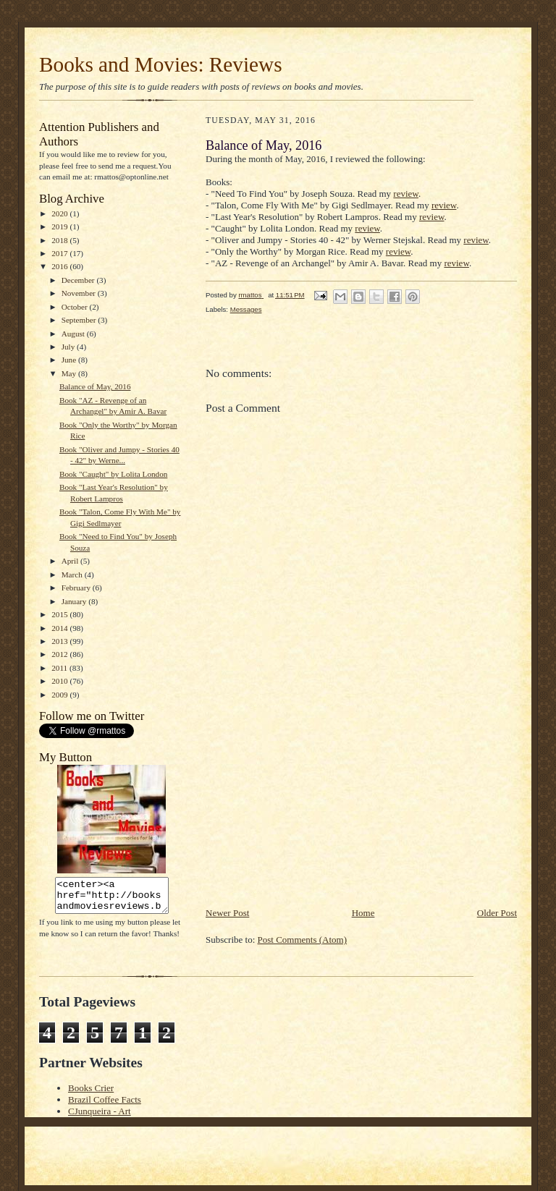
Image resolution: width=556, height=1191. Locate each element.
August (74, 333)
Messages (246, 309)
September (80, 319)
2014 (60, 628)
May (70, 373)
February (77, 587)
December (79, 280)
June (70, 359)
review (405, 193)
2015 (60, 614)
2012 (60, 654)
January (75, 601)
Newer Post (227, 912)
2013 (60, 641)
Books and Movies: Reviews (160, 64)
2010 (60, 681)
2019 (60, 226)
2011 (60, 668)
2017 (60, 253)
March (73, 574)
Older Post (497, 912)
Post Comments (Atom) (303, 939)
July (69, 346)
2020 (60, 213)
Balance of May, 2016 (95, 386)
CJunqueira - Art (99, 1111)
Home (363, 912)
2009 (60, 694)
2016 (60, 266)
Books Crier (91, 1087)
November (80, 293)
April (71, 560)
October (76, 306)
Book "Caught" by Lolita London (113, 474)
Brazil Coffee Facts (104, 1099)
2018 (60, 240)
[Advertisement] (314, 804)
